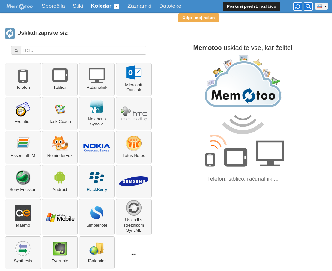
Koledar (101, 6)
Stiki (78, 6)
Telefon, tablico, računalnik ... (242, 179)
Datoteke (170, 6)
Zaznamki (139, 6)
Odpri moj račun (198, 17)
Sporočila (53, 6)
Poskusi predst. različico (251, 6)
